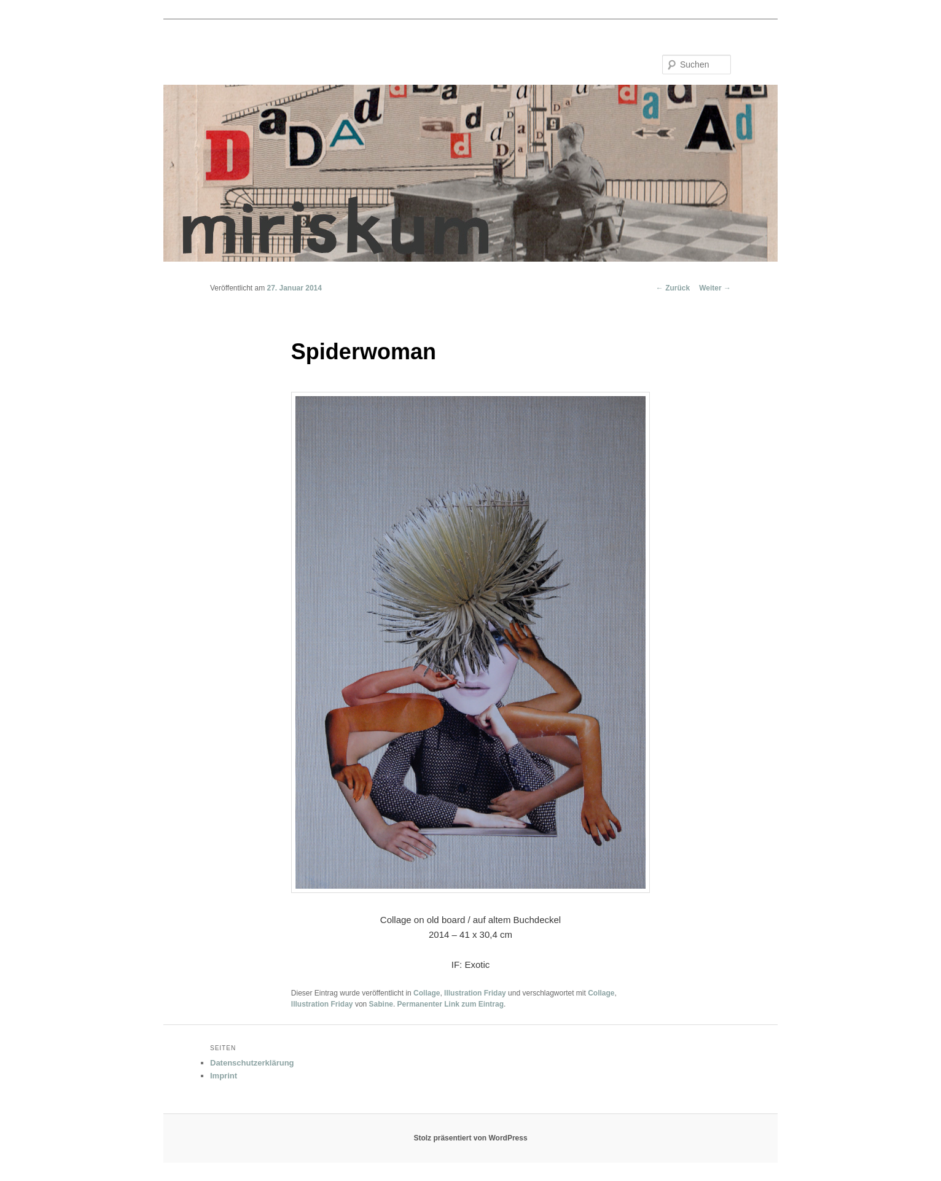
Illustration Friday (475, 993)
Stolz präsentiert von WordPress (470, 1138)
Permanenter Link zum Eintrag (450, 1004)
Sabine (381, 1004)
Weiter (715, 288)
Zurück (673, 288)
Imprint (223, 1075)
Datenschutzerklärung (252, 1062)
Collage (426, 993)
